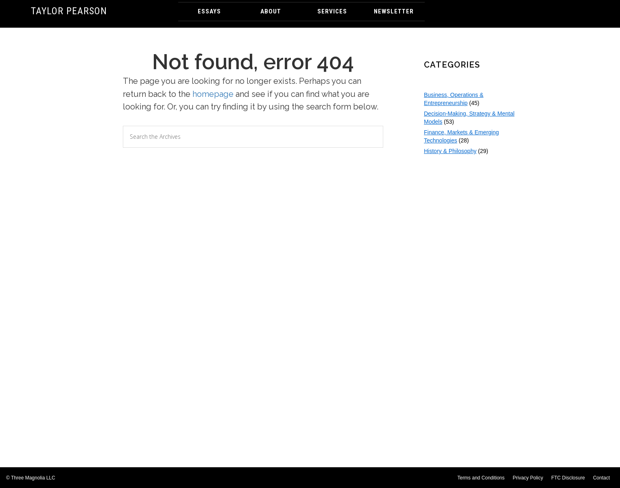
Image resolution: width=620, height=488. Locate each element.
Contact (601, 478)
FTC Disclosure (568, 478)
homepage (213, 94)
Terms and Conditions (480, 478)
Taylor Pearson (69, 11)
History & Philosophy (450, 151)
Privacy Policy (528, 478)
